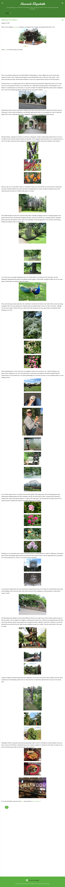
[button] (63, 20)
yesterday (15, 27)
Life (7, 807)
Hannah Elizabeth (32, 3)
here (5, 49)
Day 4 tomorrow (36, 801)
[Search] (63, 3)
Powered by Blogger (32, 880)
